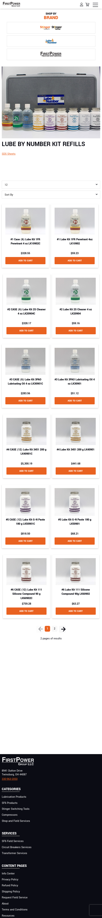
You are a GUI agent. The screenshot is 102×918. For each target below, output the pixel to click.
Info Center (8, 873)
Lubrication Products (14, 797)
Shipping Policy (11, 892)
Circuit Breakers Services (16, 847)
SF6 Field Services (13, 841)
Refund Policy (10, 885)
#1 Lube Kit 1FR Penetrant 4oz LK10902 (75, 241)
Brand (51, 16)
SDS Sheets (9, 154)
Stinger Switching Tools (16, 809)
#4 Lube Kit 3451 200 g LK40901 (75, 450)
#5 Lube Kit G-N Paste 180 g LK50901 (74, 522)
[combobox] (51, 185)
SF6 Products (10, 803)
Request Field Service (15, 897)
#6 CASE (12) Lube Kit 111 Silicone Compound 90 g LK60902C (26, 594)
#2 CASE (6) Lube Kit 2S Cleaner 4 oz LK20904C (26, 312)
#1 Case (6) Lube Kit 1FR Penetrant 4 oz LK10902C (25, 241)
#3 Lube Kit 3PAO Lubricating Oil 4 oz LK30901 (75, 382)
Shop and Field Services (16, 821)
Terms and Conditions (15, 910)
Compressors (10, 815)
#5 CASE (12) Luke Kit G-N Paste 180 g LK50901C (25, 522)
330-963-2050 (10, 779)
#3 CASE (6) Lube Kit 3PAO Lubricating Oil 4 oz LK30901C (25, 382)
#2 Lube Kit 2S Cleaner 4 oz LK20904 (76, 312)
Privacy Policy (10, 879)
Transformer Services (14, 853)
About (5, 904)
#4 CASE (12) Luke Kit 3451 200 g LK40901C (26, 452)
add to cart (25, 260)
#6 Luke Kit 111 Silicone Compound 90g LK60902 (76, 592)
